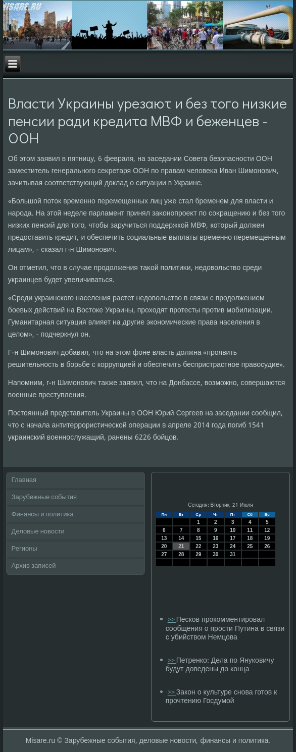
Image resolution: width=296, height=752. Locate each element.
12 (267, 530)
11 (250, 530)
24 (232, 546)
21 (181, 546)
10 (232, 530)
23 (215, 546)
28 (181, 554)
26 (267, 546)
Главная (24, 480)
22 (198, 546)
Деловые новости (38, 532)
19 (267, 538)
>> (172, 620)
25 (250, 546)
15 (198, 538)
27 (164, 554)
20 (164, 546)
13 (164, 538)
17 (232, 538)
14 (181, 538)
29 (198, 554)
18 (250, 538)
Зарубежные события (44, 497)
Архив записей (34, 566)
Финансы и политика (43, 514)
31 (232, 554)
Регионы (24, 549)
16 (215, 538)
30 (215, 554)
